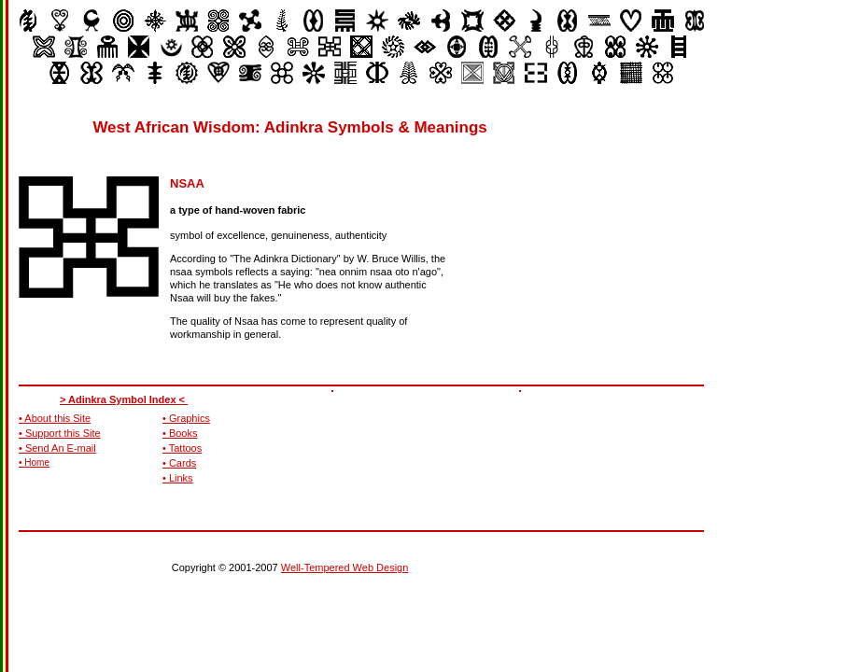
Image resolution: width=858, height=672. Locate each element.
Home (36, 462)
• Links (177, 477)
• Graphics (186, 418)
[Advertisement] (650, 233)
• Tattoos (182, 448)
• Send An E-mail (57, 448)
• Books (179, 433)
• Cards (179, 463)
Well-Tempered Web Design (345, 567)
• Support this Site (60, 433)
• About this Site (55, 418)
